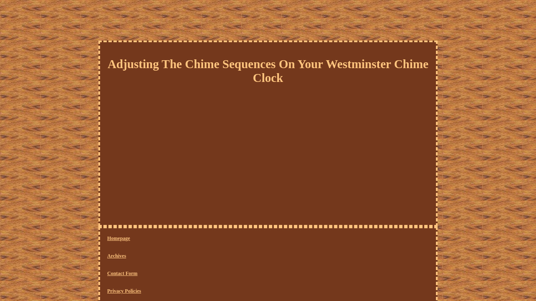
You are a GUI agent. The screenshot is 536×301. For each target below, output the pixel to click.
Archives (148, 239)
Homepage (118, 239)
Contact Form (183, 239)
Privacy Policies (224, 239)
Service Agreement (270, 239)
